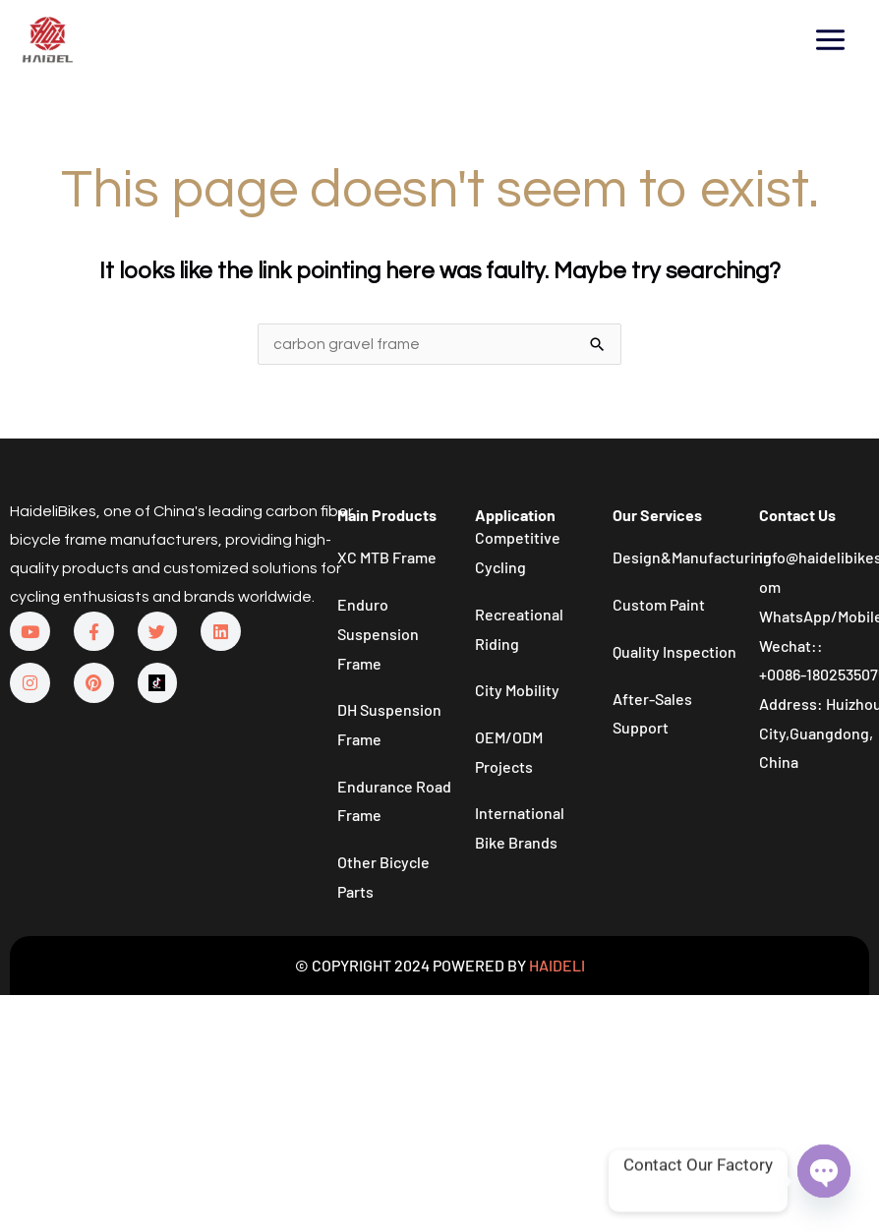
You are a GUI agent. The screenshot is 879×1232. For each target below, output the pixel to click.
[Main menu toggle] (830, 39)
